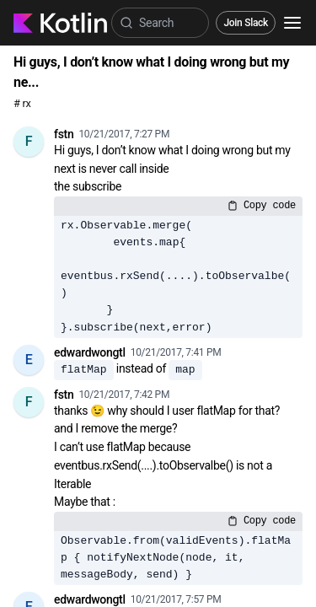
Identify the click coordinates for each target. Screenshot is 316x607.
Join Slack (245, 23)
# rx (22, 103)
